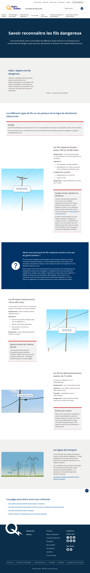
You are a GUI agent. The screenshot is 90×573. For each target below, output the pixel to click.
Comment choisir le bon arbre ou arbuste (21, 510)
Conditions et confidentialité (23, 562)
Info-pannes (61, 2)
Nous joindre (53, 2)
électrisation (74, 211)
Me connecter (77, 2)
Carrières (49, 552)
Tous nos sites (37, 2)
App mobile (70, 546)
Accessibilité (52, 562)
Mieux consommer (52, 534)
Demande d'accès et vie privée (75, 562)
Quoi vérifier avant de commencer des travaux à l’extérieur (26, 503)
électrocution (62, 213)
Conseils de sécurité (33, 8)
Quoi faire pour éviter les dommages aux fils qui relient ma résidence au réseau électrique (36, 507)
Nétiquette (61, 562)
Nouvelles (45, 2)
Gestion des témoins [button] (39, 562)
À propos (49, 531)
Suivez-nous (70, 534)
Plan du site (10, 562)
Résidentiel (30, 531)
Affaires (29, 534)
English (68, 2)
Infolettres (70, 531)
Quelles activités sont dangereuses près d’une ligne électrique (27, 514)
